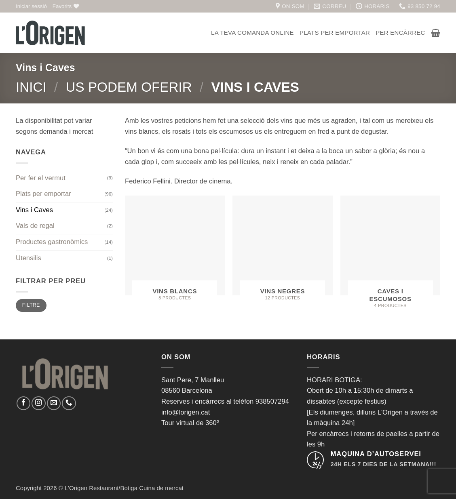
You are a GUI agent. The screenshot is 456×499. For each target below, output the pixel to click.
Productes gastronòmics (52, 242)
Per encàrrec (400, 32)
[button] (31, 6)
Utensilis (28, 258)
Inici (31, 87)
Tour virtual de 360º (190, 423)
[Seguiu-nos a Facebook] (23, 403)
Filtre (31, 305)
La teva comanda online (252, 32)
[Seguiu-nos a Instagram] (38, 403)
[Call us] (69, 403)
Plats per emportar (335, 32)
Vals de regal (35, 225)
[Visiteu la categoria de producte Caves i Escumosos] (390, 255)
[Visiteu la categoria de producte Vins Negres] (282, 251)
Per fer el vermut (40, 178)
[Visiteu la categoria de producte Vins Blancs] (175, 251)
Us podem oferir (128, 87)
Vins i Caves (34, 210)
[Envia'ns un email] (54, 403)
